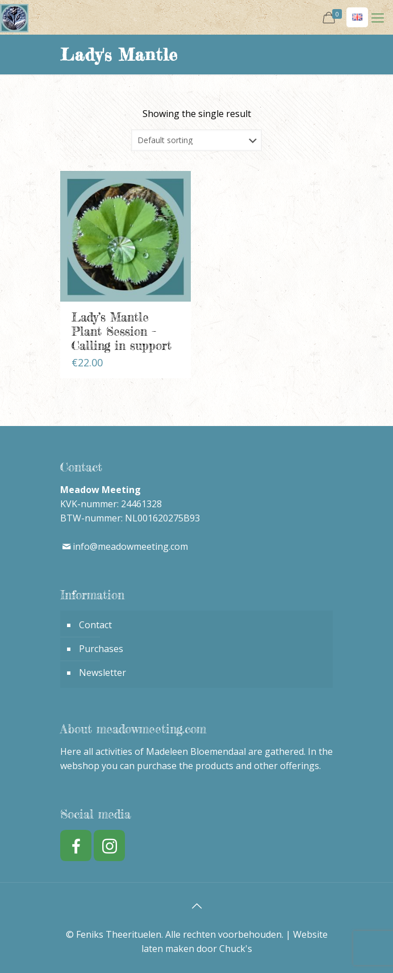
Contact (95, 625)
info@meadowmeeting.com (130, 546)
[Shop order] (196, 140)
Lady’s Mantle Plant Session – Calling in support (122, 331)
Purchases (101, 648)
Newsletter (102, 672)
